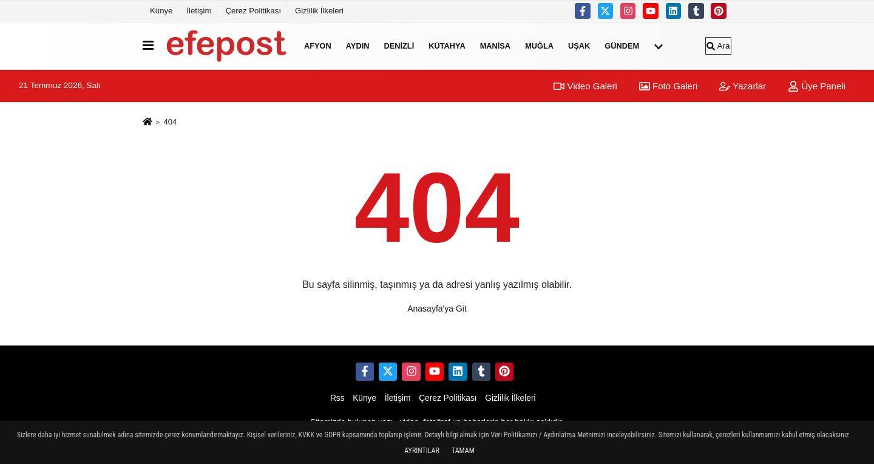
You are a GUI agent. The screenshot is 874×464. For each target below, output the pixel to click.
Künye (161, 10)
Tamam (463, 450)
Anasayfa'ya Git (437, 308)
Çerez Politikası (253, 10)
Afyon (317, 45)
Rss (337, 398)
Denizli (399, 45)
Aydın (358, 45)
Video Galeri (585, 86)
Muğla (539, 45)
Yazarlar (742, 86)
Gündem (622, 45)
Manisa (495, 45)
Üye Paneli (816, 86)
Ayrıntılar (421, 450)
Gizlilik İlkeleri (319, 10)
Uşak (579, 45)
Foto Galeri (668, 86)
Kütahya (447, 45)
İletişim (198, 10)
